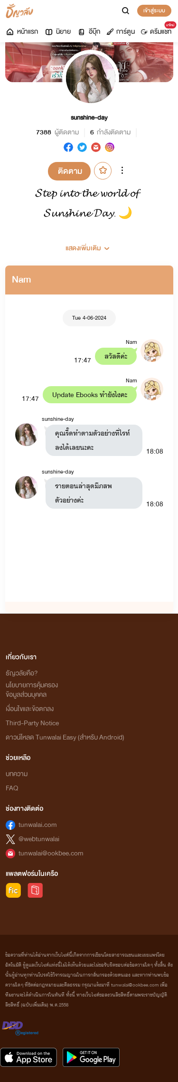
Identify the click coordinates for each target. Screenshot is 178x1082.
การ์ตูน (120, 32)
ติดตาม (70, 171)
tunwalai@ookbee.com (51, 853)
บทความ (17, 774)
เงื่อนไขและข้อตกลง (30, 709)
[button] (89, 245)
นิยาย (57, 32)
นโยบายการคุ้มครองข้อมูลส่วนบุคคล (32, 690)
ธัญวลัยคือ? (22, 673)
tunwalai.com (38, 825)
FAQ (12, 788)
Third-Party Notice (32, 723)
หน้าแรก (21, 32)
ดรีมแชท (158, 29)
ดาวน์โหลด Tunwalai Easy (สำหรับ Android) (65, 737)
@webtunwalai (39, 839)
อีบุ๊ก (88, 32)
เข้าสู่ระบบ (154, 10)
